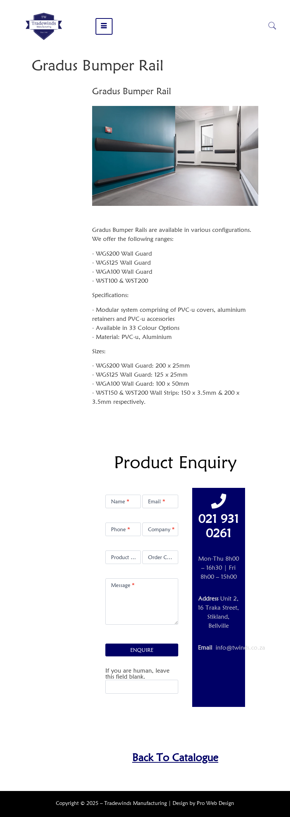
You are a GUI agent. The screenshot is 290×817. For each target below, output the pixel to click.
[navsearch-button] (272, 26)
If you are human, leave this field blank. (137, 674)
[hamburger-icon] (104, 26)
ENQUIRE (141, 650)
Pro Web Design (215, 803)
